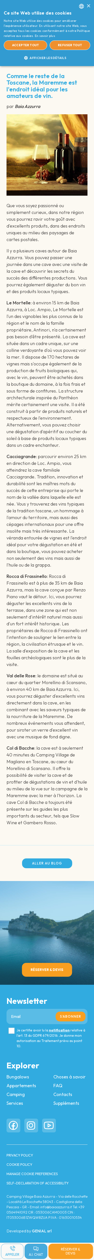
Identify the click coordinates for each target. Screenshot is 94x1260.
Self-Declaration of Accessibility (38, 1183)
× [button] (88, 6)
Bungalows (18, 1077)
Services (15, 1103)
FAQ (57, 1085)
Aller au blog (47, 863)
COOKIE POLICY (19, 1164)
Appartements (21, 1085)
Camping (16, 1094)
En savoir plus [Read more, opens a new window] (45, 36)
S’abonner (70, 1016)
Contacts (62, 1094)
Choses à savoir (69, 1077)
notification (59, 1030)
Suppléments (66, 1103)
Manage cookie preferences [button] (32, 1174)
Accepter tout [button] (25, 45)
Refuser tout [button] (70, 45)
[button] (47, 57)
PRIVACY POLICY (20, 1155)
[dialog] (47, 33)
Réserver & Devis (70, 1251)
